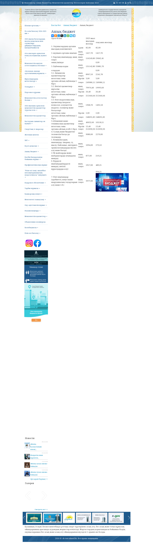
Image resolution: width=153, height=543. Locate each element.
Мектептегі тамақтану (35, 199)
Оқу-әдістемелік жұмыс (36, 205)
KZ (117, 3)
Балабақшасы (31, 227)
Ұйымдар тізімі (36, 267)
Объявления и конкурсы (35, 222)
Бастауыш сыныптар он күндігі (35, 122)
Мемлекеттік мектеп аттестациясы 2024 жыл (35, 64)
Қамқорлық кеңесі (33, 194)
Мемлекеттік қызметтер (62, 3)
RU (120, 3)
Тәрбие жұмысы (32, 188)
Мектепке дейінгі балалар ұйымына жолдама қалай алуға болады (35, 273)
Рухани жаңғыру (32, 211)
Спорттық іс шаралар (34, 129)
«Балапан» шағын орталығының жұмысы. (35, 72)
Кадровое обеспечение (35, 183)
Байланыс (90, 3)
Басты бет (56, 25)
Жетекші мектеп (32, 135)
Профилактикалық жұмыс (36, 165)
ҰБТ (27, 140)
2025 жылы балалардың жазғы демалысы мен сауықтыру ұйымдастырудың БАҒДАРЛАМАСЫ (35, 43)
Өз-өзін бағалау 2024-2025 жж (35, 32)
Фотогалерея (79, 3)
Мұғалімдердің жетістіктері (31, 80)
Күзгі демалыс (32, 146)
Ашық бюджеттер (44, 3)
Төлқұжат (30, 87)
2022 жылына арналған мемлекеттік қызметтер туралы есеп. (35, 108)
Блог (97, 3)
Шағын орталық (32, 25)
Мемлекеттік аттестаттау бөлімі (36, 99)
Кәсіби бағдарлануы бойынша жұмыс (33, 158)
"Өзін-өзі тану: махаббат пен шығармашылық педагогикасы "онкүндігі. (36, 173)
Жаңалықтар (30, 3)
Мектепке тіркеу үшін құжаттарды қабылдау (35, 281)
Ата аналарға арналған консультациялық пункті (36, 55)
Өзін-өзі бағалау (32, 233)
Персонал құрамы (32, 92)
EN (123, 3)
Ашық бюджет (32, 151)
